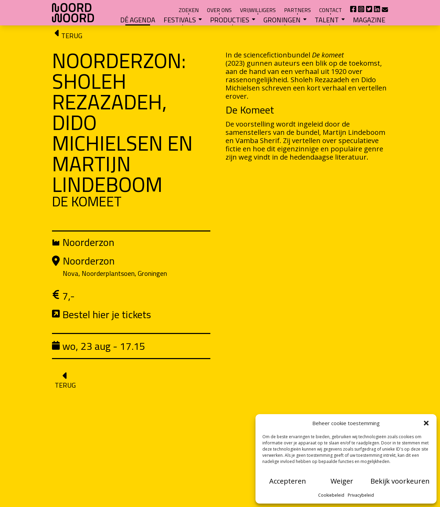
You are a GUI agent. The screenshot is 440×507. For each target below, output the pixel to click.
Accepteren (287, 481)
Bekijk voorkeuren (400, 481)
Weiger (342, 481)
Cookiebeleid (331, 495)
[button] (426, 423)
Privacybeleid (361, 495)
